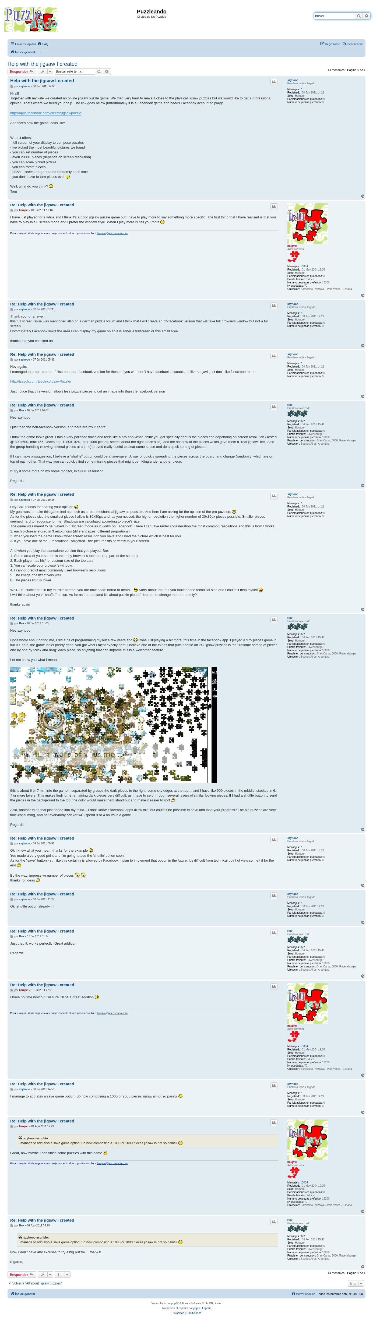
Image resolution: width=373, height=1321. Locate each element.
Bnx (290, 405)
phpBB (175, 1303)
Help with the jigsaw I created (43, 64)
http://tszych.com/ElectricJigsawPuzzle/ (40, 381)
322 (302, 421)
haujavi (292, 245)
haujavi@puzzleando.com (112, 233)
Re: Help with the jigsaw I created (42, 205)
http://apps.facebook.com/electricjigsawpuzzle (45, 113)
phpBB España (202, 1308)
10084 (304, 266)
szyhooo (292, 80)
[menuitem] (42, 44)
